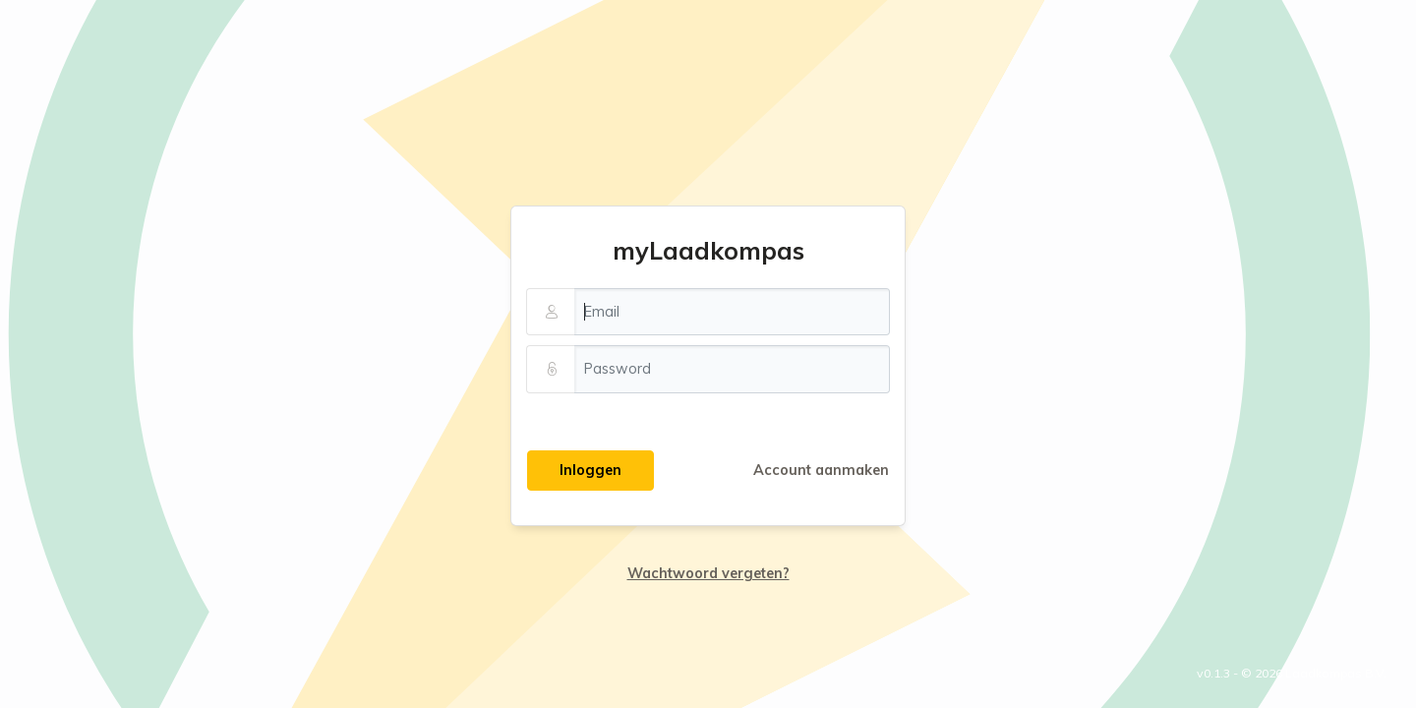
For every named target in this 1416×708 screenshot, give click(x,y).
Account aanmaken (821, 470)
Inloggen (590, 470)
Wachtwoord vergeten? (708, 573)
